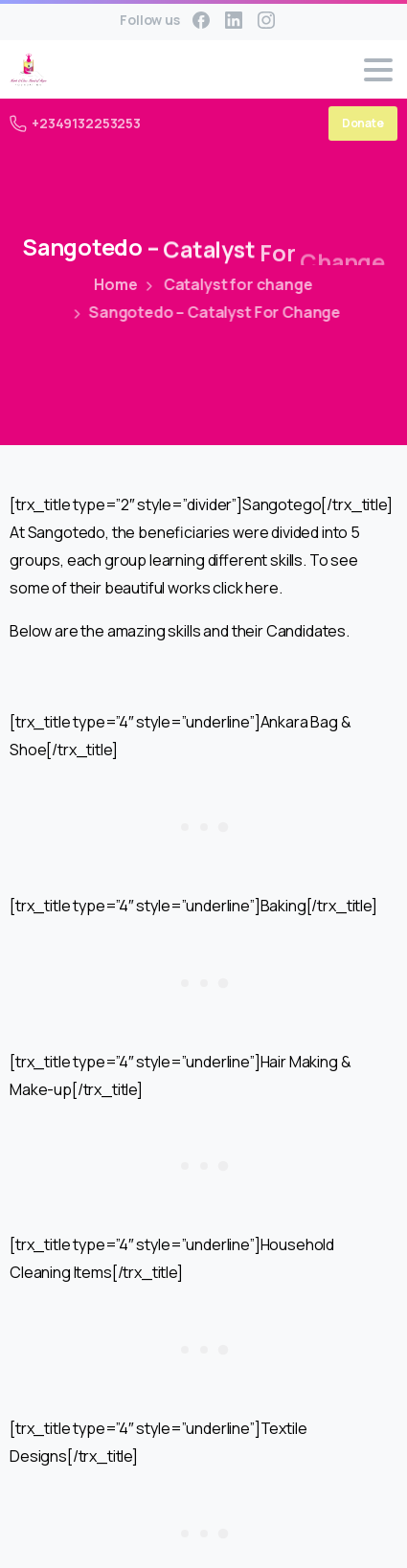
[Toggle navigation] (378, 70)
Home (113, 284)
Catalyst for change (223, 284)
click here (245, 587)
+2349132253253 (75, 123)
